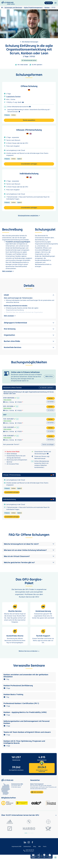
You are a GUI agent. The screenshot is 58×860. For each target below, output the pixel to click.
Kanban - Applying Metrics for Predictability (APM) (25, 712)
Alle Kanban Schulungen (29, 42)
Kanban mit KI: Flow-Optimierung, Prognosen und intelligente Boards (24, 742)
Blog (34, 846)
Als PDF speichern (35, 65)
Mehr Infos (49, 376)
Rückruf (48, 3)
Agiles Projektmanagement (33, 7)
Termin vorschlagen (48, 444)
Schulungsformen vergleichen (29, 215)
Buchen (50, 398)
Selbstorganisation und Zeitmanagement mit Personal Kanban (27, 722)
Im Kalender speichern (46, 387)
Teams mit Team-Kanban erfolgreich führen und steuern (27, 732)
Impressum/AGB (16, 846)
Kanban (47, 7)
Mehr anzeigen (8, 271)
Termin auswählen (29, 120)
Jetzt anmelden (36, 792)
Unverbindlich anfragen (29, 164)
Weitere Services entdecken (29, 651)
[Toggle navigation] (55, 3)
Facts (44, 846)
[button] (29, 544)
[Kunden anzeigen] (56, 815)
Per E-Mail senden (21, 65)
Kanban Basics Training (13, 694)
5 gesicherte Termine (13, 96)
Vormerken (50, 401)
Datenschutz (27, 846)
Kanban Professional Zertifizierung (18, 686)
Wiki (39, 846)
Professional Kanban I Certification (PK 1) (21, 703)
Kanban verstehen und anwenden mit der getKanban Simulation (26, 676)
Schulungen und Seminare (13, 7)
